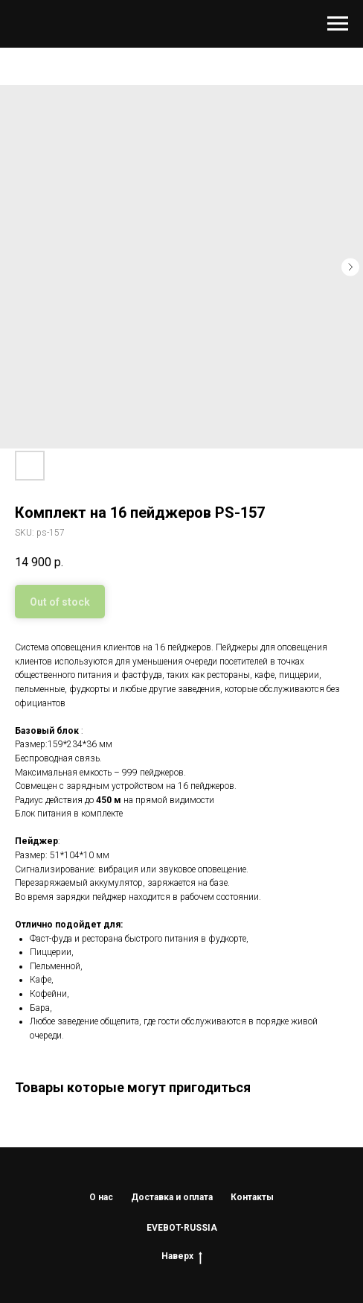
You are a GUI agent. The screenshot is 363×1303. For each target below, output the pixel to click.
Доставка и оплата (172, 1197)
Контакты (252, 1197)
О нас (101, 1197)
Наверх (181, 1256)
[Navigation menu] (337, 23)
